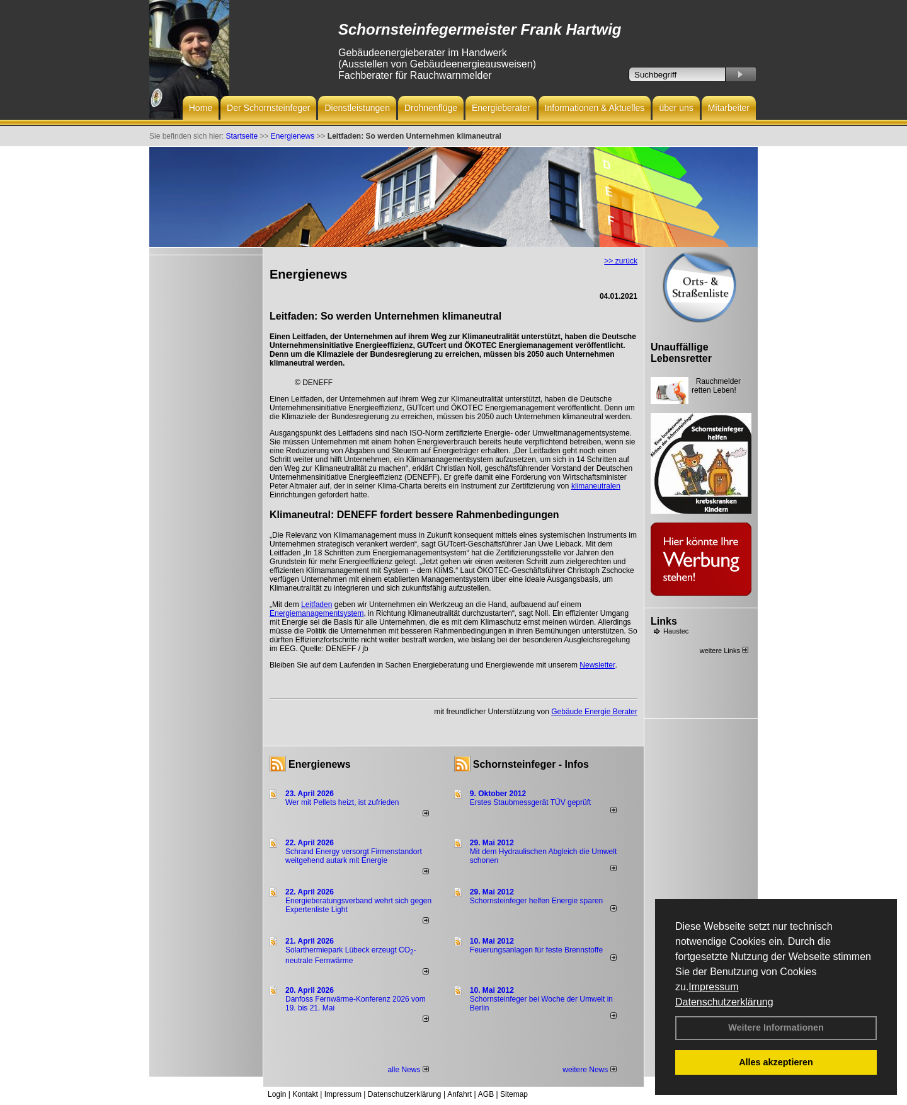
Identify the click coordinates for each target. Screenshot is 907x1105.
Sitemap (514, 1094)
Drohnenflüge (430, 108)
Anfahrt (459, 1094)
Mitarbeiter (729, 108)
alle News (407, 1069)
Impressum (713, 986)
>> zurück (620, 261)
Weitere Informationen (776, 1027)
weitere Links (724, 650)
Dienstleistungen (357, 108)
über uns (676, 108)
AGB (486, 1094)
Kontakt (305, 1094)
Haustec (675, 631)
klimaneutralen (595, 486)
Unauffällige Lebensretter (681, 353)
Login (277, 1094)
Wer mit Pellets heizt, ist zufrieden (342, 802)
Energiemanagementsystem (316, 613)
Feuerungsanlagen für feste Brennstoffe (536, 950)
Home (200, 108)
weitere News (589, 1069)
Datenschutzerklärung (724, 1002)
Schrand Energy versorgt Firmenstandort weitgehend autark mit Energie (353, 856)
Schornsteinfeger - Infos (531, 764)
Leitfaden (316, 604)
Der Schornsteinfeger (268, 108)
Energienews (319, 764)
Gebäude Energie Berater (594, 711)
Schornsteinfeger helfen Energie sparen (536, 900)
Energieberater (501, 108)
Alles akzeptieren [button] (776, 1062)
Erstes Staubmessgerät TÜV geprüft (530, 802)
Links (664, 621)
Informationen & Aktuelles (595, 108)
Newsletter (597, 665)
